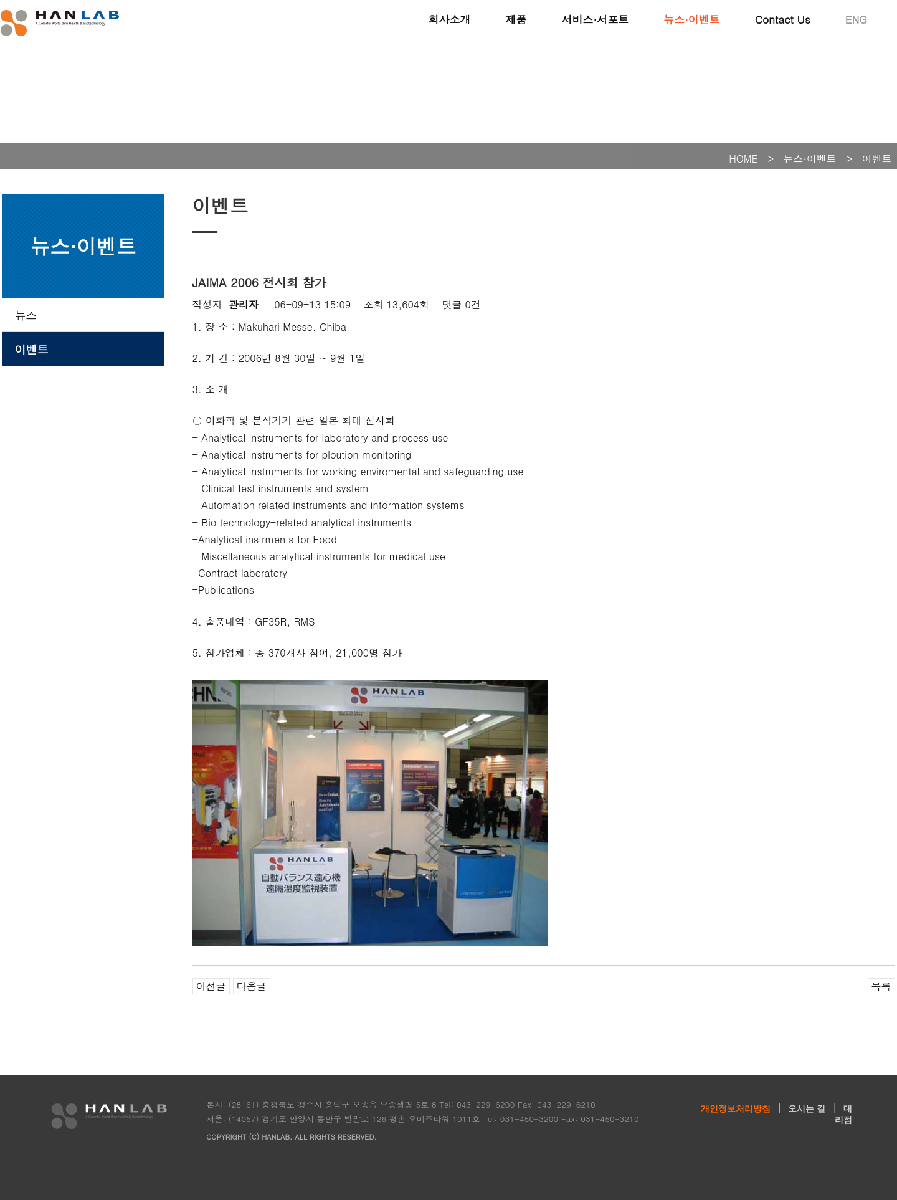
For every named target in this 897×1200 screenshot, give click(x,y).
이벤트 (32, 349)
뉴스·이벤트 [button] (691, 19)
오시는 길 (806, 1108)
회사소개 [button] (449, 19)
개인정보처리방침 (736, 1108)
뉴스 (26, 315)
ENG (856, 19)
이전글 (211, 986)
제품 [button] (515, 19)
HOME (743, 158)
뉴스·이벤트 (810, 158)
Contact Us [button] (782, 19)
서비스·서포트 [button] (595, 19)
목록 (881, 986)
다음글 (252, 986)
